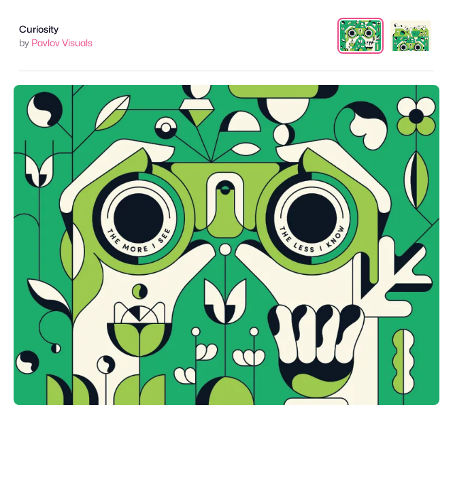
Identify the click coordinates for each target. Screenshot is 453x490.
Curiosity (38, 29)
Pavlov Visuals (62, 42)
